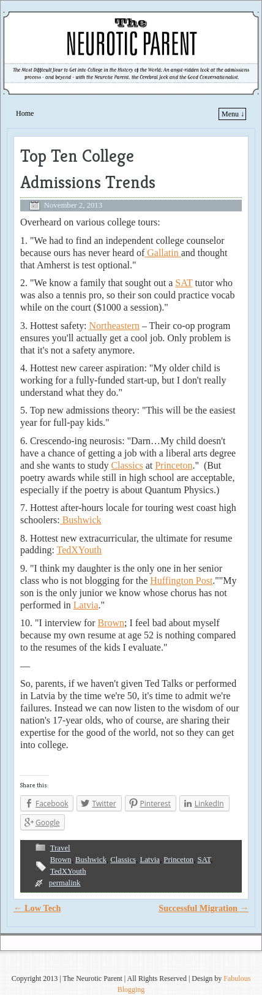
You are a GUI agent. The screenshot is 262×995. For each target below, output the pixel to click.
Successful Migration (204, 908)
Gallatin (162, 253)
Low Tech (37, 908)
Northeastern (114, 325)
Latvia (86, 605)
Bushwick (81, 520)
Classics (127, 465)
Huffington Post (181, 580)
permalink (65, 883)
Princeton (173, 465)
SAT (183, 283)
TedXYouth (79, 550)
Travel (60, 848)
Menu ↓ (233, 114)
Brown (111, 623)
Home (25, 113)
